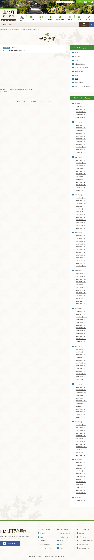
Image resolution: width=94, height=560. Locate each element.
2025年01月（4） (81, 125)
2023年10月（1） (81, 222)
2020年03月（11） (81, 317)
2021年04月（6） (81, 282)
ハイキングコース (46, 548)
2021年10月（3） (81, 298)
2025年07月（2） (81, 139)
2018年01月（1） (81, 387)
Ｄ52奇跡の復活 (79, 71)
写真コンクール (79, 82)
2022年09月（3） (81, 257)
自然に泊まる (64, 537)
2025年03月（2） (81, 128)
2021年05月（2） (81, 284)
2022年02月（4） (81, 238)
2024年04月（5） (81, 168)
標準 (88, 1)
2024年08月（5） (81, 179)
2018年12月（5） (81, 417)
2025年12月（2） (81, 152)
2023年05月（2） (81, 209)
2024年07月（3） (81, 176)
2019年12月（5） (81, 379)
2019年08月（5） (81, 368)
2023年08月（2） (81, 217)
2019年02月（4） (81, 352)
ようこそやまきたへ (22, 18)
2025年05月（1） (81, 133)
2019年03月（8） (81, 355)
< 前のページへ (20, 101)
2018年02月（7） (81, 390)
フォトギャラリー (84, 24)
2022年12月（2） (81, 266)
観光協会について (84, 544)
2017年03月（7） (81, 430)
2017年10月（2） (81, 449)
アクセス (89, 18)
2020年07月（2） (81, 328)
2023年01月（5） (81, 198)
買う (79, 18)
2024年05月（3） (81, 171)
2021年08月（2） (81, 293)
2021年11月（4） (81, 301)
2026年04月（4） (81, 114)
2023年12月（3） (81, 228)
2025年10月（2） (81, 147)
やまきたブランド (80, 64)
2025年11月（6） (81, 149)
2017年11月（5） (81, 452)
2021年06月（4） (81, 287)
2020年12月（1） (81, 341)
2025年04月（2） (81, 130)
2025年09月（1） (81, 144)
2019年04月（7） (81, 357)
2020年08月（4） (81, 330)
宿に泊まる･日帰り (65, 533)
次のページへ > (46, 101)
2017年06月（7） (81, 438)
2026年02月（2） (81, 109)
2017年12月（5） (81, 455)
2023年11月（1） (81, 225)
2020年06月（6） (81, 325)
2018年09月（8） (81, 409)
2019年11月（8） (81, 376)
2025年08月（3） (81, 141)
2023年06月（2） (81, 211)
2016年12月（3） (81, 493)
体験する (50, 18)
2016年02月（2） (81, 465)
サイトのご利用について (86, 541)
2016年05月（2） (81, 474)
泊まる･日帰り (64, 529)
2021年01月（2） (81, 273)
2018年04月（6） (81, 395)
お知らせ (77, 60)
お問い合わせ (82, 537)
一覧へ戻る (33, 101)
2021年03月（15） (81, 279)
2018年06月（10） (81, 401)
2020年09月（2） (81, 333)
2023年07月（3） (81, 214)
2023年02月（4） (81, 201)
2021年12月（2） (81, 304)
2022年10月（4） (81, 260)
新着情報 (16, 29)
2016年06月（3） (81, 476)
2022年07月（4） (81, 252)
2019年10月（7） (81, 374)
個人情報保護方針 (84, 548)
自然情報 (77, 56)
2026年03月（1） (81, 112)
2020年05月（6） (81, 322)
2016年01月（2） (81, 463)
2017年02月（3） (81, 427)
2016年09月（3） (81, 484)
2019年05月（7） (81, 360)
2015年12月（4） (81, 500)
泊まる (60, 18)
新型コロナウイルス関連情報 (83, 86)
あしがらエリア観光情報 (81, 67)
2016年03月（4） (81, 468)
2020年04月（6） (81, 319)
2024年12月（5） (81, 190)
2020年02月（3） (81, 314)
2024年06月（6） (81, 174)
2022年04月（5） (81, 244)
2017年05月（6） (81, 436)
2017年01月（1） (81, 425)
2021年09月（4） (81, 295)
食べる (70, 18)
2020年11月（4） (81, 339)
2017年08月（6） (81, 444)
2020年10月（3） (81, 336)
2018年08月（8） (81, 406)
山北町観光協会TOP (5, 29)
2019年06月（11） (81, 363)
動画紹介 (77, 75)
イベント (31, 18)
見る (41, 18)
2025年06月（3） (81, 136)
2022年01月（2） (81, 236)
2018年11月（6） (81, 414)
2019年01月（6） (81, 349)
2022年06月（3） (81, 249)
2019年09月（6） (81, 371)
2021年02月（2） (81, 276)
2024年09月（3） (81, 182)
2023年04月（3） (81, 206)
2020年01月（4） (81, 311)
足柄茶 (76, 79)
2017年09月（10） (81, 447)
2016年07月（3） (81, 479)
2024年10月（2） (81, 185)
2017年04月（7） (81, 433)
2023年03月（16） (81, 203)
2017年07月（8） (81, 441)
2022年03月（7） (81, 241)
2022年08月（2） (81, 255)
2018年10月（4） (81, 411)
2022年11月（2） (81, 263)
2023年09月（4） (81, 220)
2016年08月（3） (81, 482)
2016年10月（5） (81, 487)
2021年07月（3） (81, 290)
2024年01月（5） (81, 160)
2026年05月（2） (81, 117)
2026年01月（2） (81, 106)
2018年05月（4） (81, 398)
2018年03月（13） (81, 392)
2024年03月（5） (81, 165)
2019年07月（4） (81, 365)
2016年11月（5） (81, 490)
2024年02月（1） (81, 163)
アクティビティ (45, 544)
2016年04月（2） (81, 471)
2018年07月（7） (81, 403)
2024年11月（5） (81, 187)
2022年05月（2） (81, 247)
